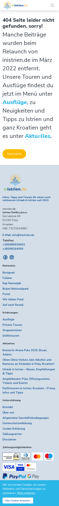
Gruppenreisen (12, 330)
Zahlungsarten (12, 434)
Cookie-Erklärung (14, 429)
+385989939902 (14, 244)
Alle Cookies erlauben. (18, 500)
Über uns (8, 412)
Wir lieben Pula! (13, 299)
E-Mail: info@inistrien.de (18, 235)
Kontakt (8, 407)
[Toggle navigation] (52, 5)
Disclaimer (9, 439)
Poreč (6, 294)
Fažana (7, 278)
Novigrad (8, 272)
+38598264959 (13, 249)
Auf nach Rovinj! (13, 305)
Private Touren (12, 325)
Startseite (14, 154)
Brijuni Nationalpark (15, 289)
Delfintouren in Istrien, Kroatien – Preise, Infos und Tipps (29, 390)
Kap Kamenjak (12, 283)
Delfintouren (11, 336)
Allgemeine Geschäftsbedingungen (26, 418)
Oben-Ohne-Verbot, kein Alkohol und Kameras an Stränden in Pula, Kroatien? (29, 362)
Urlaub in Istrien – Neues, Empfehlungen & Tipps (29, 371)
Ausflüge (8, 319)
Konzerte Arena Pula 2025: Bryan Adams (25, 352)
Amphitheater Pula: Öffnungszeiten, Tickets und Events (26, 381)
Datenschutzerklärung (17, 423)
